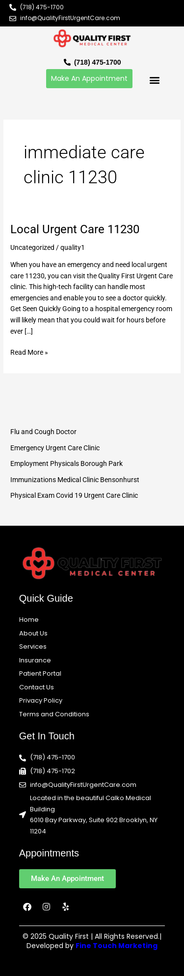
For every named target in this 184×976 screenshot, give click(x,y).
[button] (154, 80)
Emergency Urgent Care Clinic (55, 448)
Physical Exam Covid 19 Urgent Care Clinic (74, 495)
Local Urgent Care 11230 (74, 229)
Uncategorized (32, 247)
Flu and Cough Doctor (43, 432)
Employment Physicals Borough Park (66, 463)
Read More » (29, 351)
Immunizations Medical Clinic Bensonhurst (74, 480)
